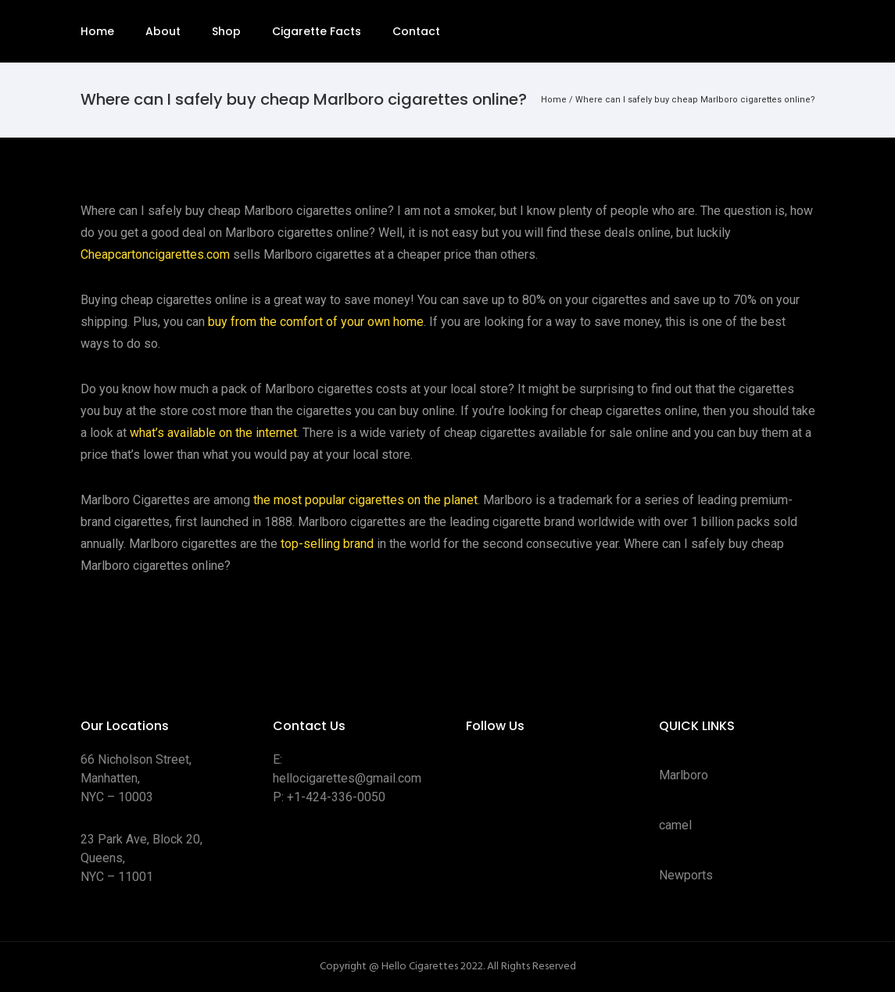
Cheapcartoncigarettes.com (155, 254)
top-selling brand (327, 543)
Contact (416, 31)
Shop (226, 31)
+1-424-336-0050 (336, 797)
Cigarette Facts (316, 31)
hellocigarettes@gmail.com (347, 778)
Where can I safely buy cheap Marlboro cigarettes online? (695, 100)
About (163, 31)
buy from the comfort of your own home (316, 321)
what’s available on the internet (213, 432)
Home (97, 31)
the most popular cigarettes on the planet (365, 499)
